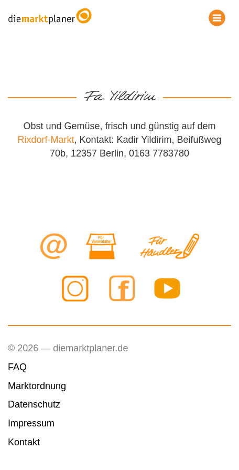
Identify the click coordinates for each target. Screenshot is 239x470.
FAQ (17, 367)
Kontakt (24, 442)
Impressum (31, 423)
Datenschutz (34, 404)
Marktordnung (37, 386)
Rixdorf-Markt (45, 139)
